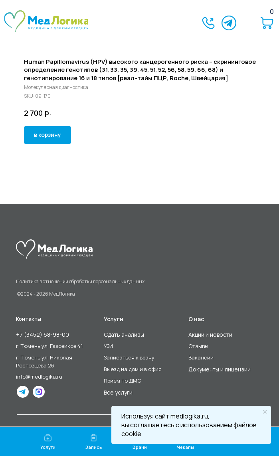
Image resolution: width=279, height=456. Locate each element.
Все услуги (118, 392)
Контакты (28, 318)
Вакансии (201, 357)
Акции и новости (210, 334)
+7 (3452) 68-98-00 (42, 334)
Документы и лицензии (219, 369)
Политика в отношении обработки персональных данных (80, 281)
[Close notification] (265, 412)
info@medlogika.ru (39, 376)
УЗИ (108, 345)
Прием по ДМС (122, 380)
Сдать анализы (124, 334)
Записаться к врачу (129, 357)
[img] (46, 21)
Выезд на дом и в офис (133, 369)
